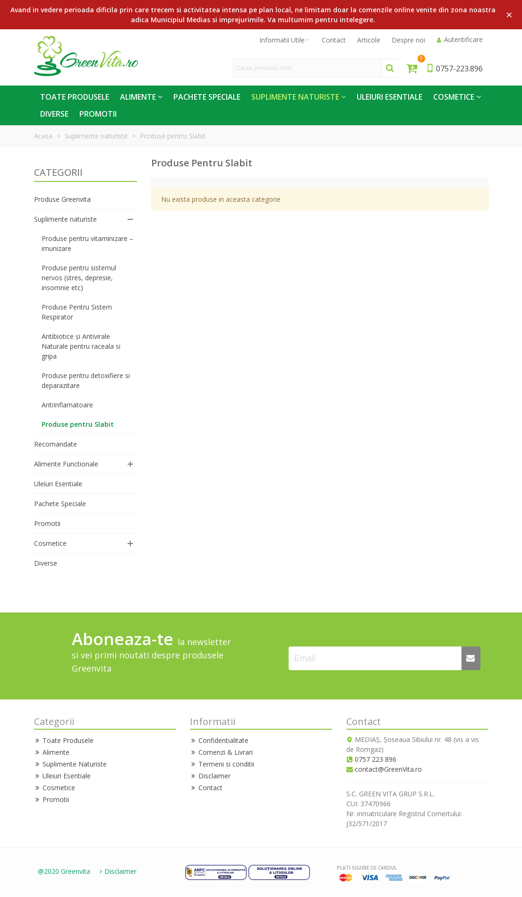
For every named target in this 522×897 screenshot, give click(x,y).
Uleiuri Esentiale (389, 97)
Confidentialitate (219, 740)
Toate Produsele (74, 97)
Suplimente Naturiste (295, 97)
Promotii (98, 114)
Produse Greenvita (62, 199)
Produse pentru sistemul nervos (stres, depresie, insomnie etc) (79, 277)
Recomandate (55, 444)
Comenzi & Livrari (221, 752)
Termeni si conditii (222, 764)
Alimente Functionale (66, 463)
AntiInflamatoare (67, 404)
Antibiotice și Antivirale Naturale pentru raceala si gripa (81, 346)
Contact (206, 788)
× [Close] (509, 14)
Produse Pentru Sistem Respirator (77, 311)
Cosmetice (453, 97)
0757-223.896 (454, 68)
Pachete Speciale (206, 97)
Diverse (54, 114)
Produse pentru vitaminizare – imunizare (87, 243)
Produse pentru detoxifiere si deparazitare (86, 380)
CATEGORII (58, 172)
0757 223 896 (375, 759)
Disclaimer (210, 776)
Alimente (138, 97)
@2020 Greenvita (64, 871)
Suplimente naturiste (65, 219)
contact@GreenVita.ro (388, 769)
